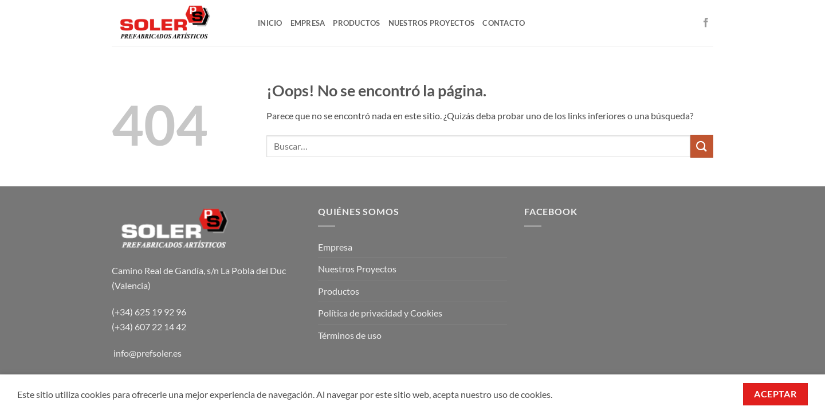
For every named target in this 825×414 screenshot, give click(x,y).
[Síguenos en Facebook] (705, 23)
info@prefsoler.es (147, 352)
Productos (338, 291)
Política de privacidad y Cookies (380, 312)
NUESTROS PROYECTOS (431, 23)
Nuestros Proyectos (357, 268)
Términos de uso (350, 335)
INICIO (270, 23)
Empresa (335, 246)
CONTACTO (503, 23)
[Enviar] (701, 146)
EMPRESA (307, 23)
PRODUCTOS (356, 23)
